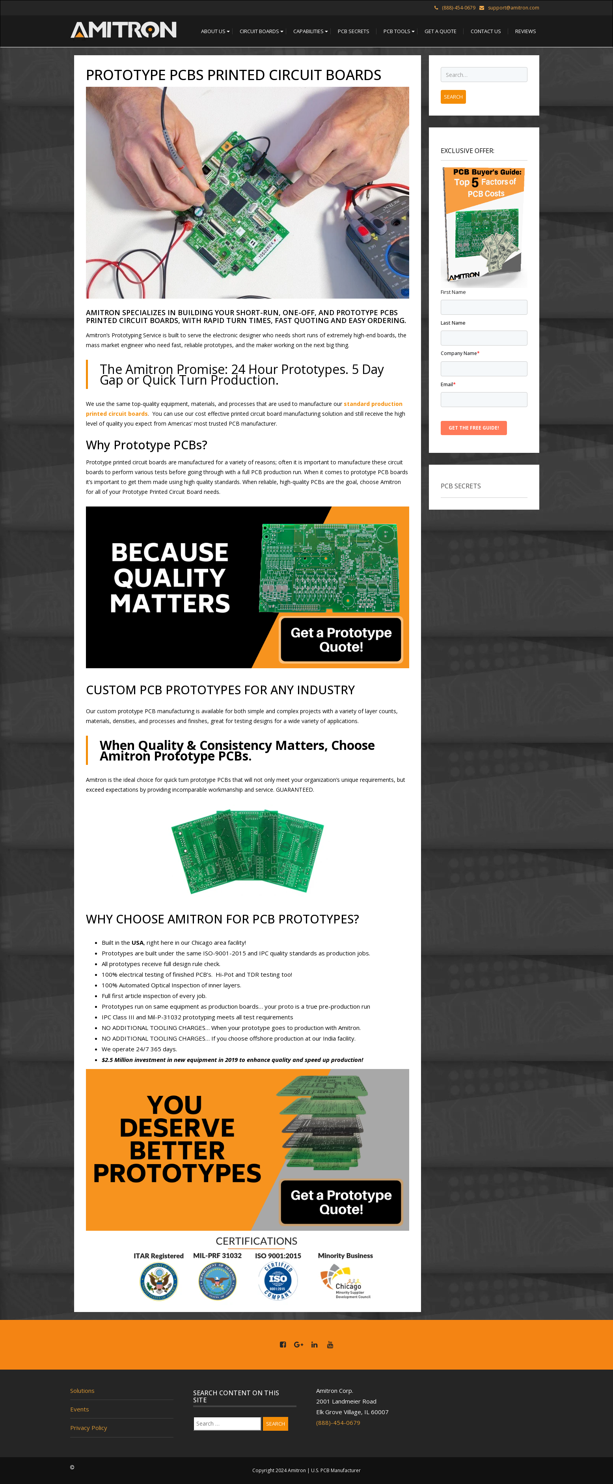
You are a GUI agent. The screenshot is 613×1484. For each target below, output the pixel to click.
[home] (123, 31)
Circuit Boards (259, 31)
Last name (453, 322)
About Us (213, 31)
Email (448, 384)
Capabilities (308, 31)
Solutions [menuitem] (82, 1390)
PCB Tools (397, 31)
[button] (213, 31)
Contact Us (486, 31)
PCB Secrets (353, 31)
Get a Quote (440, 31)
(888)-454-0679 (338, 1422)
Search (275, 1423)
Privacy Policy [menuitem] (88, 1428)
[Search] (227, 1424)
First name (453, 291)
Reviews (525, 31)
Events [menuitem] (79, 1409)
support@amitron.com (513, 7)
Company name (460, 353)
